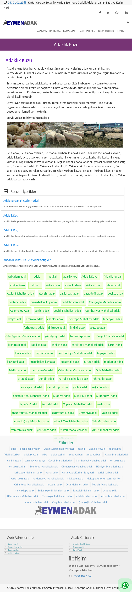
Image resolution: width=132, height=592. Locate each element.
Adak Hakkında (87, 31)
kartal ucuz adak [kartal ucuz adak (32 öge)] (20, 428)
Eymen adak (13, 544)
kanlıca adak (59, 345)
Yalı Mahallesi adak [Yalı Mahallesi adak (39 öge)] (86, 446)
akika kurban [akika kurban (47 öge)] (75, 404)
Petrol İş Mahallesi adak (73, 379)
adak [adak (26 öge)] (13, 398)
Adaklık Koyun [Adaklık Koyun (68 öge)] (97, 398)
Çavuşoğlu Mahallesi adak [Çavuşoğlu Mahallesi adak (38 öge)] (93, 452)
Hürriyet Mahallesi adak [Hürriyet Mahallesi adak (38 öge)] (109, 416)
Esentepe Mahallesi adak (83, 319)
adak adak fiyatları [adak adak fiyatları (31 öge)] (30, 398)
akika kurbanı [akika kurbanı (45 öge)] (93, 404)
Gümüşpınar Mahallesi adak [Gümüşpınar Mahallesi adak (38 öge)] (76, 416)
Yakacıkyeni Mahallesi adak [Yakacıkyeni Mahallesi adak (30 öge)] (57, 446)
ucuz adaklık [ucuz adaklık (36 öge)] (110, 440)
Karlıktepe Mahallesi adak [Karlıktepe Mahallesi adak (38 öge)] (28, 422)
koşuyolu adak (106, 353)
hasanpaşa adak (80, 336)
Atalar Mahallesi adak (20, 293)
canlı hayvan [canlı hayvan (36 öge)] (14, 410)
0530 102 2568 (17, 2)
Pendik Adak (13, 550)
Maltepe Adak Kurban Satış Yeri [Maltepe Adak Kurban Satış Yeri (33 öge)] (103, 428)
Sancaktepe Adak (15, 547)
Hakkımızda (54, 31)
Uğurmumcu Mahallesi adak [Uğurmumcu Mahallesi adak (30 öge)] (22, 446)
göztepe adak (98, 327)
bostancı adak (17, 302)
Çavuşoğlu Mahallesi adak (105, 302)
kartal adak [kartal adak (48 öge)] (52, 422)
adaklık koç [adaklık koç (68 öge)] (115, 398)
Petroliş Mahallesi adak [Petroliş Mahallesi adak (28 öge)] (105, 434)
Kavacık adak (23, 353)
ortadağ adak (26, 379)
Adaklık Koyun (90, 276)
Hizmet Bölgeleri (105, 31)
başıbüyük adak (93, 293)
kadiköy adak (39, 345)
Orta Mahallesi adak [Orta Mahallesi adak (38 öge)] (77, 434)
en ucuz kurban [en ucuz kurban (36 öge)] (17, 416)
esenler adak (55, 319)
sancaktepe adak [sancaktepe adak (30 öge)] (24, 440)
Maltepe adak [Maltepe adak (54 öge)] (75, 428)
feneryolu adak (112, 319)
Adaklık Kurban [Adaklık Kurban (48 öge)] (12, 404)
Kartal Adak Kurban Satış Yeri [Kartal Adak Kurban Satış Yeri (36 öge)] (78, 422)
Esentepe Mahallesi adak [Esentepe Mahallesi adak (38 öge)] (44, 416)
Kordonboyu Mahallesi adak (75, 353)
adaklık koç (70, 276)
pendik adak (46, 379)
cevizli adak (42, 311)
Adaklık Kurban (113, 276)
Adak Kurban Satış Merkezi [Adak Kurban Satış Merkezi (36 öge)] (59, 398)
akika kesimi (53, 285)
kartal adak (115, 345)
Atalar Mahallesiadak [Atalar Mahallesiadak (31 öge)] (116, 404)
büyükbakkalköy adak (43, 302)
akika (35, 285)
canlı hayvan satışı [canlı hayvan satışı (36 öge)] (35, 410)
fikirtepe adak (56, 327)
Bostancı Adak (78, 547)
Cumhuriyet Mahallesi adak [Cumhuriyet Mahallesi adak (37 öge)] (91, 410)
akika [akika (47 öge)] (44, 404)
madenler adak (113, 362)
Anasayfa (42, 31)
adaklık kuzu (17, 285)
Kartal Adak (70, 31)
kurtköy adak (92, 362)
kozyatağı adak (16, 362)
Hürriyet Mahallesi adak (110, 336)
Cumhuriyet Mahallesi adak (102, 311)
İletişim (120, 31)
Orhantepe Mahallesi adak (74, 370)
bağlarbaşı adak (69, 293)
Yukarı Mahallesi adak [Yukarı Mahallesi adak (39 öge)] (113, 446)
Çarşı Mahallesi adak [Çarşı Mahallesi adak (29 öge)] (63, 452)
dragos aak (14, 319)
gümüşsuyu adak (55, 336)
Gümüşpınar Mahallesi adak (23, 336)
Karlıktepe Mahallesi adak (88, 345)
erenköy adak (34, 319)
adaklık (52, 276)
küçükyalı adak (70, 362)
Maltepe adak (17, 370)
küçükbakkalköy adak (43, 362)
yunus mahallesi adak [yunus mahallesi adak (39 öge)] (36, 452)
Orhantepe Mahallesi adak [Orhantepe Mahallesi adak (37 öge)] (29, 434)
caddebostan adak (73, 302)
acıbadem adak (17, 276)
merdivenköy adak (42, 370)
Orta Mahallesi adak (108, 370)
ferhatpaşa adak (34, 327)
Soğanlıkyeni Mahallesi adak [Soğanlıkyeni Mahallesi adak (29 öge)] (53, 440)
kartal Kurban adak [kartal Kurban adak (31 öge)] (108, 422)
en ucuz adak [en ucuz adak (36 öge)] (117, 410)
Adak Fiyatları (14, 553)
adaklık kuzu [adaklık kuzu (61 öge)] (31, 404)
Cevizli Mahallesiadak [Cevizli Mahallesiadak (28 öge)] (60, 410)
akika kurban (73, 285)
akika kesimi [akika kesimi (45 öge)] (58, 404)
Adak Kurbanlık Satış (81, 544)
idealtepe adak (17, 345)
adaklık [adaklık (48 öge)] (82, 398)
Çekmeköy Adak (20, 311)
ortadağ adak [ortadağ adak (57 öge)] (54, 434)
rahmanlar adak (102, 379)
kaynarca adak (44, 353)
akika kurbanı (93, 285)
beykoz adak (115, 293)
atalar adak (113, 285)
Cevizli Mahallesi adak (67, 311)
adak (37, 276)
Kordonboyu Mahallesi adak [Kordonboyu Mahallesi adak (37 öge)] (48, 428)
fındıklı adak (77, 327)
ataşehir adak (46, 293)
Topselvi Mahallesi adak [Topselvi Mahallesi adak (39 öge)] (86, 440)
